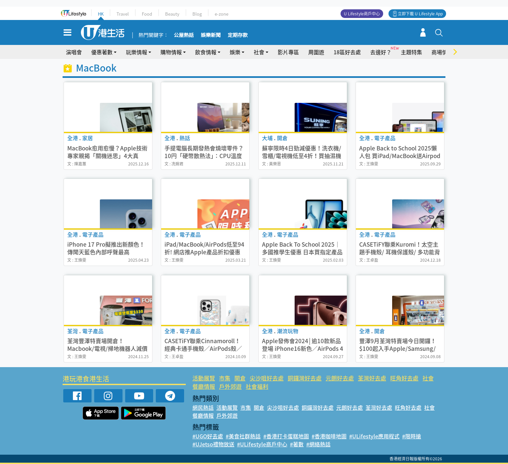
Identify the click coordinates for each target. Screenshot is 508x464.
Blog (197, 14)
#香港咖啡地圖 (329, 436)
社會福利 (257, 386)
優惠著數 (102, 52)
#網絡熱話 (318, 444)
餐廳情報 (203, 386)
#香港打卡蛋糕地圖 (286, 436)
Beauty (172, 14)
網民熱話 (203, 407)
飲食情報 (205, 52)
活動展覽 (203, 378)
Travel (123, 14)
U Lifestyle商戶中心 (362, 14)
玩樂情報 (136, 52)
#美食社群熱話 (243, 436)
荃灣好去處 (372, 378)
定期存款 (238, 35)
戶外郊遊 (230, 386)
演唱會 (74, 52)
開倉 (240, 378)
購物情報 (171, 52)
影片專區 (288, 52)
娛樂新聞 (211, 35)
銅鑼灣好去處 (305, 378)
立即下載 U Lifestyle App (420, 14)
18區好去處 (347, 52)
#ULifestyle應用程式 (374, 436)
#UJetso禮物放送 (213, 444)
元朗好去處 (340, 378)
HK (101, 14)
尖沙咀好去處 (267, 378)
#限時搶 (411, 436)
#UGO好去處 (207, 436)
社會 (259, 52)
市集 (224, 378)
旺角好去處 (404, 378)
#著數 (297, 444)
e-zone (221, 14)
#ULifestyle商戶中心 (262, 444)
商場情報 (442, 52)
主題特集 (411, 52)
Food (147, 14)
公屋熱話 (184, 35)
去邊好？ (380, 52)
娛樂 (235, 52)
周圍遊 (316, 52)
